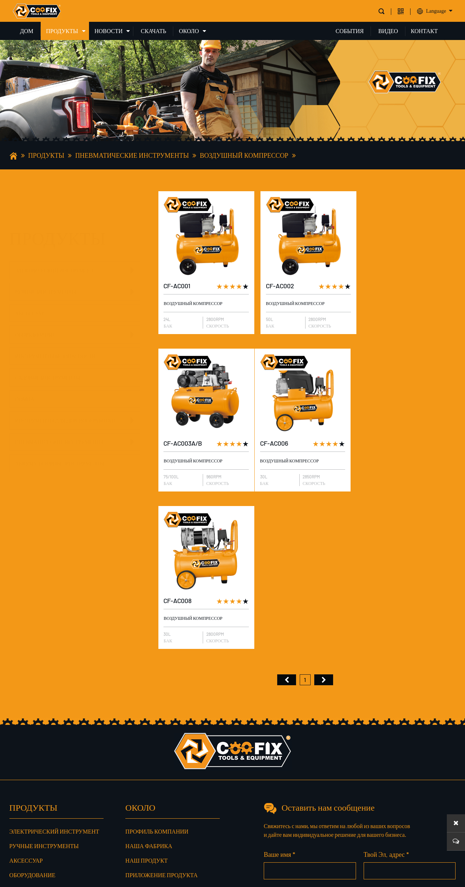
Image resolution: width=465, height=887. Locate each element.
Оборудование (35, 299)
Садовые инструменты (47, 341)
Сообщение (430, 807)
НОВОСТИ (108, 30)
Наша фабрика (148, 686)
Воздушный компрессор (244, 155)
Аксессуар (30, 277)
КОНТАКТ (424, 30)
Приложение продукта (161, 716)
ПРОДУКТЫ (62, 30)
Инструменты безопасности (55, 320)
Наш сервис (144, 759)
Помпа (25, 363)
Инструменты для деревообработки (65, 407)
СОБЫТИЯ (350, 30)
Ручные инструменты (45, 256)
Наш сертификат (152, 730)
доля (137, 783)
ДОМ (26, 30)
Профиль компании (156, 672)
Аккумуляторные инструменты (60, 450)
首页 (286, 520)
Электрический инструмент (54, 234)
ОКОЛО (189, 30)
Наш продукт (146, 701)
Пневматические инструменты (132, 155)
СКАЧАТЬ (153, 30)
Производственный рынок (167, 745)
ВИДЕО (388, 30)
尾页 (323, 520)
